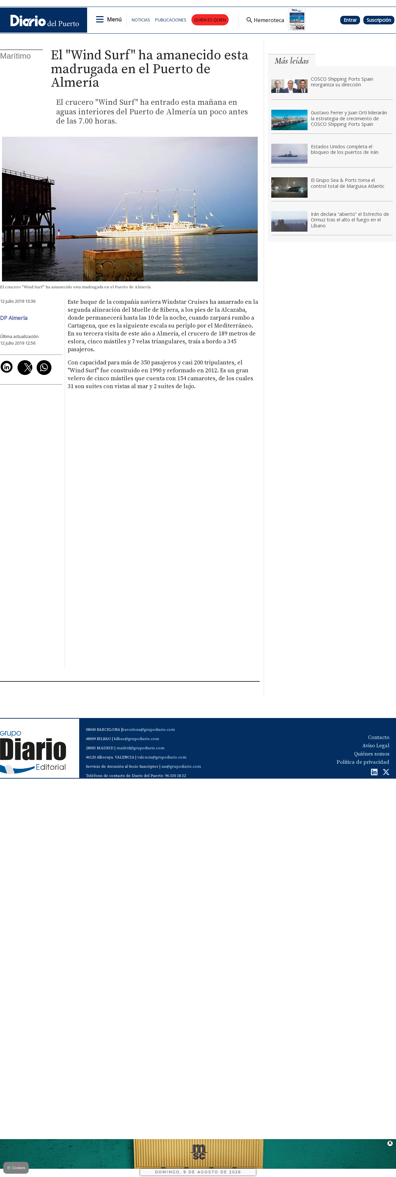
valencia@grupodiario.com (161, 757)
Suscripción (379, 20)
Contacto (378, 737)
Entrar (350, 20)
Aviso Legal (375, 745)
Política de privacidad (363, 762)
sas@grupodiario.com (181, 766)
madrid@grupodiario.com (140, 748)
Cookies (16, 1167)
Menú (114, 19)
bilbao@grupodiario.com (136, 738)
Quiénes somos (371, 754)
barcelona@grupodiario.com (148, 729)
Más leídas (292, 60)
